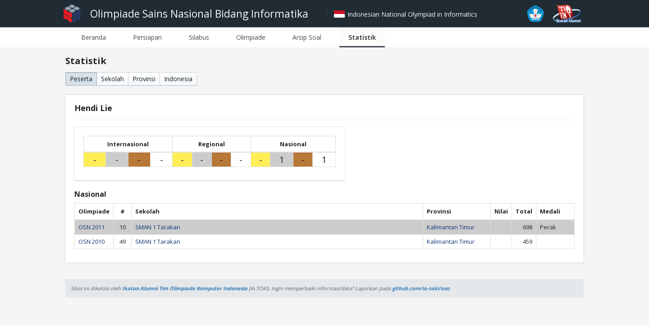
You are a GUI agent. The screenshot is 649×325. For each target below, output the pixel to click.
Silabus (199, 37)
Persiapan (147, 37)
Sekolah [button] (112, 78)
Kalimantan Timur (451, 227)
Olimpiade (250, 37)
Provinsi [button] (144, 78)
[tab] (93, 37)
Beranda (93, 37)
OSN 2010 (91, 241)
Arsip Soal (307, 37)
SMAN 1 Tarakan (157, 227)
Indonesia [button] (178, 78)
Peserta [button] (81, 78)
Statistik (362, 37)
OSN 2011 (91, 227)
